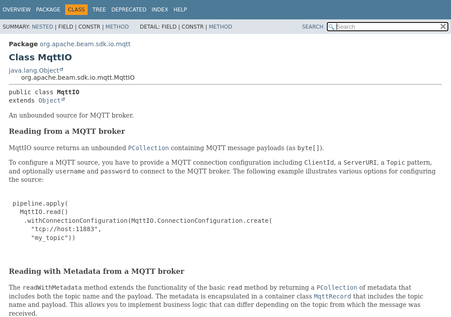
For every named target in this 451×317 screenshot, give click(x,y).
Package (48, 10)
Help (180, 10)
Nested (42, 27)
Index (160, 10)
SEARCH (313, 27)
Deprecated (129, 10)
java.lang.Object (34, 70)
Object (49, 100)
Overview (17, 10)
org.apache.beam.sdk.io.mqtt (85, 44)
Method (117, 27)
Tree (99, 10)
